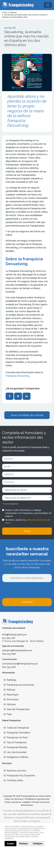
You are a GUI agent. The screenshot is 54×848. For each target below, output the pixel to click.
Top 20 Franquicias (15, 742)
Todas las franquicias (16, 727)
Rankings (10, 680)
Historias (10, 704)
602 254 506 (9, 667)
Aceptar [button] (10, 843)
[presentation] (24, 590)
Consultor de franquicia (14, 811)
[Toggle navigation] (48, 5)
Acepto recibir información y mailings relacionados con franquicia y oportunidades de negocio (28, 513)
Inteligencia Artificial (16, 757)
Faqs (8, 714)
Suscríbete (27, 602)
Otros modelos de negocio (27, 821)
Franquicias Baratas (15, 747)
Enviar (27, 531)
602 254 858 (9, 653)
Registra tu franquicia (14, 817)
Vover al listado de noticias (27, 415)
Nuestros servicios (15, 770)
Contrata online (13, 780)
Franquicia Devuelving (17, 375)
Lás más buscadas (15, 752)
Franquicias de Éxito (16, 737)
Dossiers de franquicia (37, 817)
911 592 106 (8, 638)
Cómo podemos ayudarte (37, 814)
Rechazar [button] (23, 843)
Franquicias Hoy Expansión (19, 775)
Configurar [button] (37, 843)
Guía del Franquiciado (17, 709)
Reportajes (11, 694)
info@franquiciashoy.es (14, 634)
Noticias (9, 689)
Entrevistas (11, 699)
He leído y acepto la (27, 521)
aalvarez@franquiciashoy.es (17, 650)
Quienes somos (34, 811)
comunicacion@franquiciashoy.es (20, 663)
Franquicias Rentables (17, 732)
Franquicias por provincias (19, 684)
